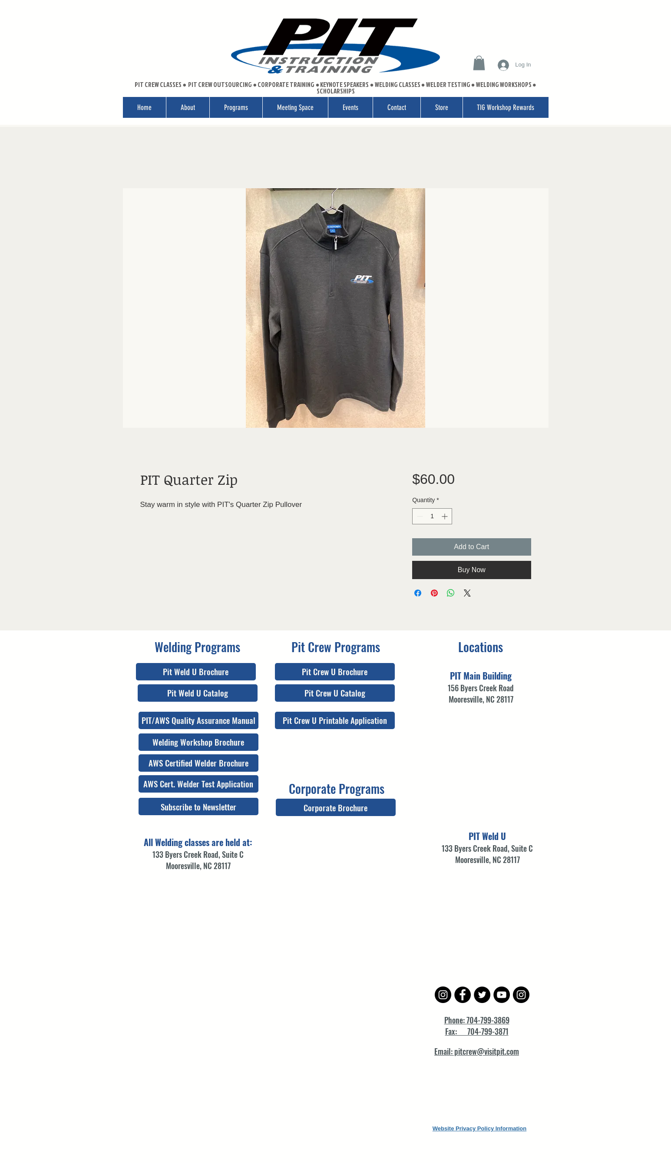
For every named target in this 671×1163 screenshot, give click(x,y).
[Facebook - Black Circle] (462, 994)
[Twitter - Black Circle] (482, 994)
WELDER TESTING (448, 84)
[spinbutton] (432, 516)
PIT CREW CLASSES (158, 84)
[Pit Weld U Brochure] (196, 671)
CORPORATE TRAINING (286, 84)
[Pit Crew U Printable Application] (335, 720)
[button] (479, 63)
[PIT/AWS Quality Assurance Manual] (198, 720)
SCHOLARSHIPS (336, 91)
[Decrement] (418, 516)
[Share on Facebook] (418, 593)
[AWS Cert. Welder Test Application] (198, 784)
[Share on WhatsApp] (451, 593)
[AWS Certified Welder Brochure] (198, 763)
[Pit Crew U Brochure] (335, 671)
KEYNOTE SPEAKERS (345, 84)
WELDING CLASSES (397, 84)
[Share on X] (467, 593)
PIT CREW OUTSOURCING (220, 84)
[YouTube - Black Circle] (501, 994)
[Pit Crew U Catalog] (335, 693)
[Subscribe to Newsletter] (198, 806)
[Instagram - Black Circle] (443, 994)
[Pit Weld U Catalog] (198, 693)
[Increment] (445, 516)
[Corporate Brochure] (336, 807)
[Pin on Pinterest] (434, 593)
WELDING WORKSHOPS (504, 84)
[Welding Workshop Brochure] (198, 742)
